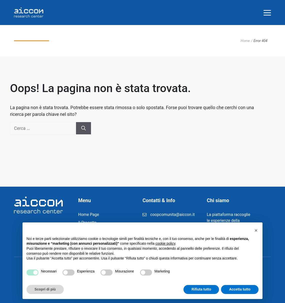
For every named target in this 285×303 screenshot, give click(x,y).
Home (245, 41)
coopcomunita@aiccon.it (172, 214)
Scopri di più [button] (45, 289)
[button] (256, 230)
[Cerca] (83, 128)
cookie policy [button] (165, 243)
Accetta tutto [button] (239, 289)
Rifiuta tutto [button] (201, 289)
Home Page (88, 214)
